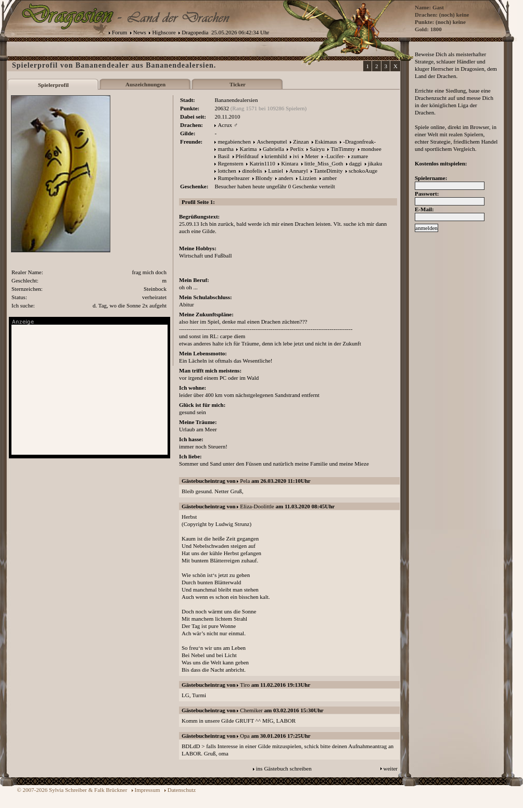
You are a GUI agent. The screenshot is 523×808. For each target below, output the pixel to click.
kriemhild (276, 156)
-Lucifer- (335, 156)
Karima (248, 149)
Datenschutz (182, 790)
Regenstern (230, 163)
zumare (359, 156)
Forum (119, 32)
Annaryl (298, 171)
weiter (391, 768)
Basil (223, 156)
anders (286, 178)
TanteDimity (328, 171)
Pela (245, 481)
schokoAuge (363, 171)
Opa (244, 736)
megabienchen (234, 141)
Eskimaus (326, 141)
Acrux (225, 125)
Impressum (147, 790)
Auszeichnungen (145, 84)
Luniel (275, 171)
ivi (296, 156)
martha (226, 149)
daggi (355, 163)
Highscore (163, 32)
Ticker (237, 84)
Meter (311, 156)
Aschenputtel (272, 141)
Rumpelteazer (233, 178)
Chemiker (251, 710)
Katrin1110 (262, 163)
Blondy (264, 178)
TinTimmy (342, 149)
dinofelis (252, 171)
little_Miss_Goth (323, 163)
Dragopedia (195, 32)
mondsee (371, 149)
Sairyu (317, 149)
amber (330, 178)
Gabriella (273, 149)
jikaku (375, 163)
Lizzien (307, 178)
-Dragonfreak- (359, 141)
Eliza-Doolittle (257, 506)
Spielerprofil (53, 85)
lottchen (227, 171)
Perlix (296, 149)
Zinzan (301, 141)
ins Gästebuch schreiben (284, 768)
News (139, 32)
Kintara (289, 163)
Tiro (245, 685)
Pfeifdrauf (247, 156)
